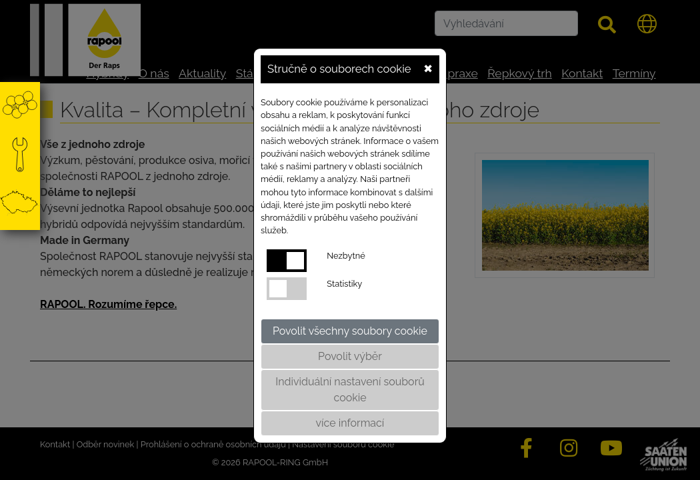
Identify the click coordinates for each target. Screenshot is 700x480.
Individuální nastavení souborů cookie (350, 389)
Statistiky (344, 284)
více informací (350, 423)
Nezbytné (346, 256)
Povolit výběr (350, 356)
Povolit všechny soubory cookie (350, 331)
